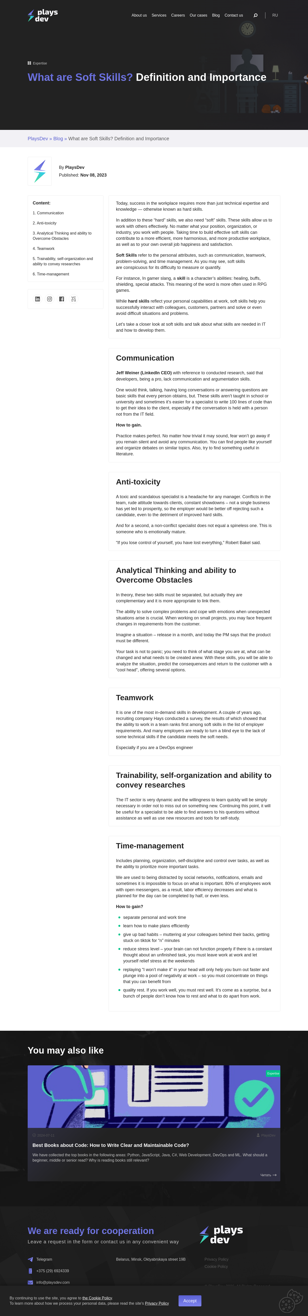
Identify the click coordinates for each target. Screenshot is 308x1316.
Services (159, 15)
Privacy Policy (217, 1259)
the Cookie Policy (97, 1298)
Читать (268, 1175)
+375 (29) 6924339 (48, 1271)
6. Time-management (51, 274)
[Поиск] (255, 15)
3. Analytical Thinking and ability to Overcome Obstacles (62, 236)
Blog (216, 15)
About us (139, 15)
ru (275, 15)
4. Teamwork (43, 249)
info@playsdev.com (49, 1282)
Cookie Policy (216, 1267)
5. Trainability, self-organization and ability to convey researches (63, 261)
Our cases (198, 15)
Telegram (40, 1259)
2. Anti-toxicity (45, 223)
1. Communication (48, 213)
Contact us (234, 15)
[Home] (43, 15)
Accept (190, 1300)
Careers (178, 15)
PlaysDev (38, 138)
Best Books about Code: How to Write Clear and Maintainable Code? (110, 1145)
